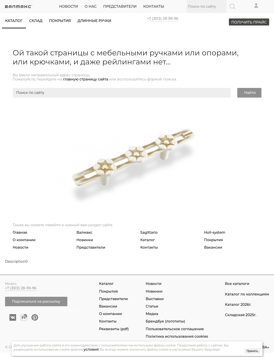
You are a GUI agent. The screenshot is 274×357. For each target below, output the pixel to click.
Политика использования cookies (177, 336)
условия (91, 349)
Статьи (152, 306)
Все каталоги (237, 284)
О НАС (91, 6)
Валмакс (84, 232)
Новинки (85, 240)
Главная (20, 232)
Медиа (152, 314)
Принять (252, 351)
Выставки (155, 299)
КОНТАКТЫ (153, 6)
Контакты (149, 247)
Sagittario (149, 232)
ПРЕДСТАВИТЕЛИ (120, 6)
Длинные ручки (94, 21)
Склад (35, 21)
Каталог (14, 21)
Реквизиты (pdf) (114, 329)
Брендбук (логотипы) (165, 321)
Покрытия (60, 21)
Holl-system (214, 232)
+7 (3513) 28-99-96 (162, 18)
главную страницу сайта (85, 79)
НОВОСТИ (68, 6)
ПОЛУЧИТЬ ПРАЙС (248, 22)
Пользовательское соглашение (175, 329)
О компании (24, 240)
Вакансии (213, 247)
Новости (20, 247)
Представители (91, 247)
